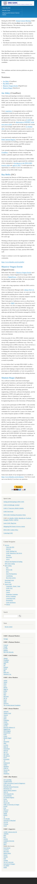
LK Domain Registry (9, 797)
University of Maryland (9, 820)
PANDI (5, 806)
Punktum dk (7, 763)
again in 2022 (17, 165)
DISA (5, 844)
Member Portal (6, 10)
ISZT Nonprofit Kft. (9, 794)
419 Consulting (7, 779)
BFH (5, 835)
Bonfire (11, 520)
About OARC (8, 584)
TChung (6, 860)
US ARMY (6, 865)
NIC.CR (6, 801)
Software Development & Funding (13, 561)
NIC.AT (6, 752)
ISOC (5, 693)
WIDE (5, 867)
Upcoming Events (9, 580)
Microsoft (6, 696)
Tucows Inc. (7, 770)
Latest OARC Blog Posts (10, 523)
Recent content (8, 626)
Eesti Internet (7, 848)
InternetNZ (6, 741)
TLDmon (8, 555)
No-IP (5, 757)
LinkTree (16, 520)
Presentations (9, 600)
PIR (5, 670)
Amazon (6, 715)
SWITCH (6, 703)
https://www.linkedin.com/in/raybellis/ (12, 262)
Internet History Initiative (10, 790)
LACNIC (6, 745)
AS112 (8, 559)
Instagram (6, 520)
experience (9, 111)
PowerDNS (6, 759)
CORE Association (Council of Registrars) (14, 783)
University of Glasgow (9, 864)
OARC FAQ (9, 588)
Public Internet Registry (8, 139)
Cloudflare (4, 152)
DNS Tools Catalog (10, 563)
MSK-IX (6, 747)
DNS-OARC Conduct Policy (11, 530)
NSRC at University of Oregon (11, 804)
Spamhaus (6, 766)
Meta (5, 694)
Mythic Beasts (7, 853)
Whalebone (6, 773)
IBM (5, 663)
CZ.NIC (6, 725)
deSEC (5, 842)
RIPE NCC (6, 672)
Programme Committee (12, 594)
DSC (7, 567)
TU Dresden (7, 818)
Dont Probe (9, 557)
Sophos (5, 764)
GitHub (16, 518)
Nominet (6, 667)
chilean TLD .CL (29, 290)
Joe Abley (6, 81)
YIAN (5, 826)
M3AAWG (6, 851)
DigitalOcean (12, 277)
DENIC (5, 687)
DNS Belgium (7, 731)
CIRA (5, 684)
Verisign (6, 639)
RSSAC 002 (9, 569)
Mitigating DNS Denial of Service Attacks (10, 13)
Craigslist (6, 724)
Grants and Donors (11, 602)
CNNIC (5, 722)
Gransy (5, 736)
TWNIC (6, 772)
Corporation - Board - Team (13, 586)
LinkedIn (11, 518)
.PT (4, 761)
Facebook (28, 518)
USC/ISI (6, 822)
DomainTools (7, 733)
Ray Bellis (6, 83)
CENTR (6, 839)
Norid (5, 700)
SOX (5, 858)
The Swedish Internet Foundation (12, 705)
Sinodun (6, 857)
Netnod (5, 855)
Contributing (9, 576)
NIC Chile (6, 754)
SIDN (5, 702)
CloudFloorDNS (8, 781)
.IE (4, 740)
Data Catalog (8, 565)
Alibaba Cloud (7, 713)
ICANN (28, 120)
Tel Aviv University (8, 862)
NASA (5, 799)
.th (4, 817)
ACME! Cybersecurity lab (10, 832)
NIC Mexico (7, 756)
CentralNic (6, 720)
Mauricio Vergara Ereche (10, 86)
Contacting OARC (8, 533)
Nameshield (7, 748)
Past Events (8, 582)
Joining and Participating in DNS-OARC (14, 501)
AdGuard (6, 711)
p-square (6, 811)
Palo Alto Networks (9, 652)
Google (5, 647)
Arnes (5, 717)
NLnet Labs (7, 803)
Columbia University (9, 841)
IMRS (13, 303)
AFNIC (5, 680)
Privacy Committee (11, 596)
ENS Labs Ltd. (7, 785)
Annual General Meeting (23, 21)
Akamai (5, 658)
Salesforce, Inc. (7, 674)
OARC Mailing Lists (11, 551)
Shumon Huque (7, 88)
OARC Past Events (8, 511)
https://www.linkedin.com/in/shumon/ (12, 477)
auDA (5, 718)
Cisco (5, 685)
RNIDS (5, 815)
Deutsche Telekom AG (9, 727)
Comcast (6, 645)
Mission (8, 590)
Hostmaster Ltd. (8, 788)
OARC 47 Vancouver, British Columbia (14, 508)
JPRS (5, 743)
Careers (8, 592)
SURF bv (6, 768)
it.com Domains (8, 795)
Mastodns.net (22, 518)
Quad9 (5, 813)
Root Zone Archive (11, 578)
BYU (5, 837)
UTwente (6, 824)
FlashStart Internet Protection (11, 787)
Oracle (5, 669)
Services (7, 545)
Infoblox (6, 650)
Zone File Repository (11, 574)
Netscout (6, 750)
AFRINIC (6, 833)
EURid (5, 691)
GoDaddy (6, 662)
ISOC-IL (6, 792)
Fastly (5, 734)
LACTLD (6, 849)
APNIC (5, 682)
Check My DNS (6, 8)
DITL (7, 572)
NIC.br (5, 698)
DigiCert (6, 689)
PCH (5, 808)
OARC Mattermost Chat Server (14, 553)
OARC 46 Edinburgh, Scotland (11, 505)
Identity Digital (7, 738)
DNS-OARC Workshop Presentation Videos (15, 515)
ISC (5, 665)
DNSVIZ (8, 549)
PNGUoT (6, 810)
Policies (8, 604)
